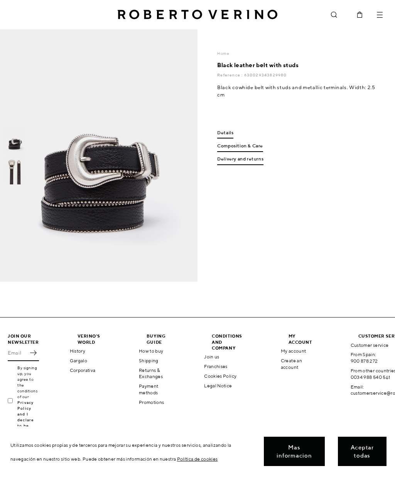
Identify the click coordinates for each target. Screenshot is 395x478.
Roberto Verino (197, 14)
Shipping (149, 360)
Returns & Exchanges (151, 373)
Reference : (230, 75)
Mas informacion (294, 451)
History (78, 351)
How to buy (151, 351)
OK (33, 352)
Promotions (151, 402)
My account (293, 351)
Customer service (370, 345)
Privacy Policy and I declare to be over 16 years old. (28, 419)
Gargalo (79, 360)
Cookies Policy (220, 376)
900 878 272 (364, 361)
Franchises (216, 366)
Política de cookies (197, 459)
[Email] (17, 352)
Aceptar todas (362, 451)
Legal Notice (218, 385)
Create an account (291, 364)
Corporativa (83, 370)
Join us (211, 357)
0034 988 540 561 (370, 377)
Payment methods (149, 389)
